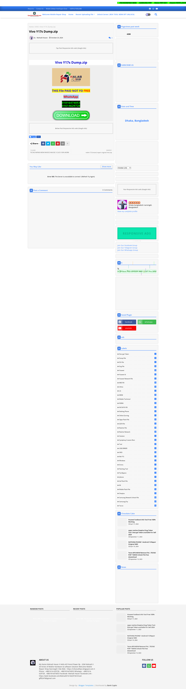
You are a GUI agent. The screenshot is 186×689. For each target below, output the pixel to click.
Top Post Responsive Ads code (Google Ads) (71, 48)
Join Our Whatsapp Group (127, 250)
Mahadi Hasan (134, 203)
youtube (128, 328)
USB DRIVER (137, 448)
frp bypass (137, 473)
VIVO (37, 27)
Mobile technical (137, 399)
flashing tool (137, 469)
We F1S (137, 456)
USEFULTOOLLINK (76, 9)
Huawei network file (137, 379)
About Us (31, 9)
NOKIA (137, 403)
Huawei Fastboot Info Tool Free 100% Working (142, 521)
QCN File (137, 424)
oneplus (137, 493)
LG (137, 391)
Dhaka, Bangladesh (137, 120)
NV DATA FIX (137, 407)
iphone (137, 477)
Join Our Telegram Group (127, 248)
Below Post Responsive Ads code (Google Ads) (71, 128)
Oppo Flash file (137, 419)
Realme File (137, 428)
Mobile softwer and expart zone (57, 9)
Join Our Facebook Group (127, 245)
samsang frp (137, 501)
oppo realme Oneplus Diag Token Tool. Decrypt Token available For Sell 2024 (142, 532)
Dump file (137, 358)
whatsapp (149, 322)
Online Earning (137, 415)
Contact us (40, 9)
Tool (137, 444)
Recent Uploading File (84, 14)
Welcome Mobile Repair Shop (54, 14)
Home (70, 14)
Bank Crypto (112, 685)
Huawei (137, 370)
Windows (137, 460)
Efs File (137, 362)
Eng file (137, 366)
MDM (137, 395)
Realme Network (137, 432)
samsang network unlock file (137, 497)
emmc (137, 465)
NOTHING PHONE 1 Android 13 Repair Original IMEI (142, 543)
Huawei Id (137, 374)
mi (137, 485)
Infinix (137, 387)
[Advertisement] (71, 274)
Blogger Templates (86, 685)
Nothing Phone (137, 411)
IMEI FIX (137, 383)
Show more (106, 166)
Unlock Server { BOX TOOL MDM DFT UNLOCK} (115, 14)
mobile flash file (137, 489)
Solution (137, 436)
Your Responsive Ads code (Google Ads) (137, 189)
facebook (128, 322)
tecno (137, 506)
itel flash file (137, 481)
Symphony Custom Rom (137, 440)
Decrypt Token (137, 354)
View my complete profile (127, 211)
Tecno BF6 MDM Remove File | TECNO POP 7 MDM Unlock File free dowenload (142, 555)
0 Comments (107, 190)
